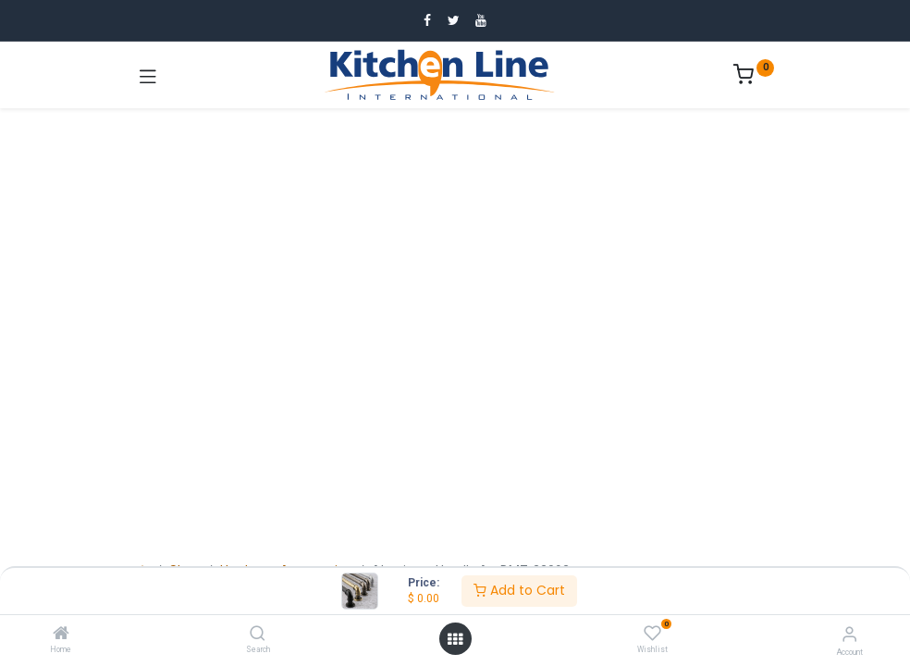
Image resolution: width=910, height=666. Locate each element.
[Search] (257, 634)
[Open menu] (455, 639)
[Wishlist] (652, 634)
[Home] (61, 634)
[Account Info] (849, 634)
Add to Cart (519, 590)
